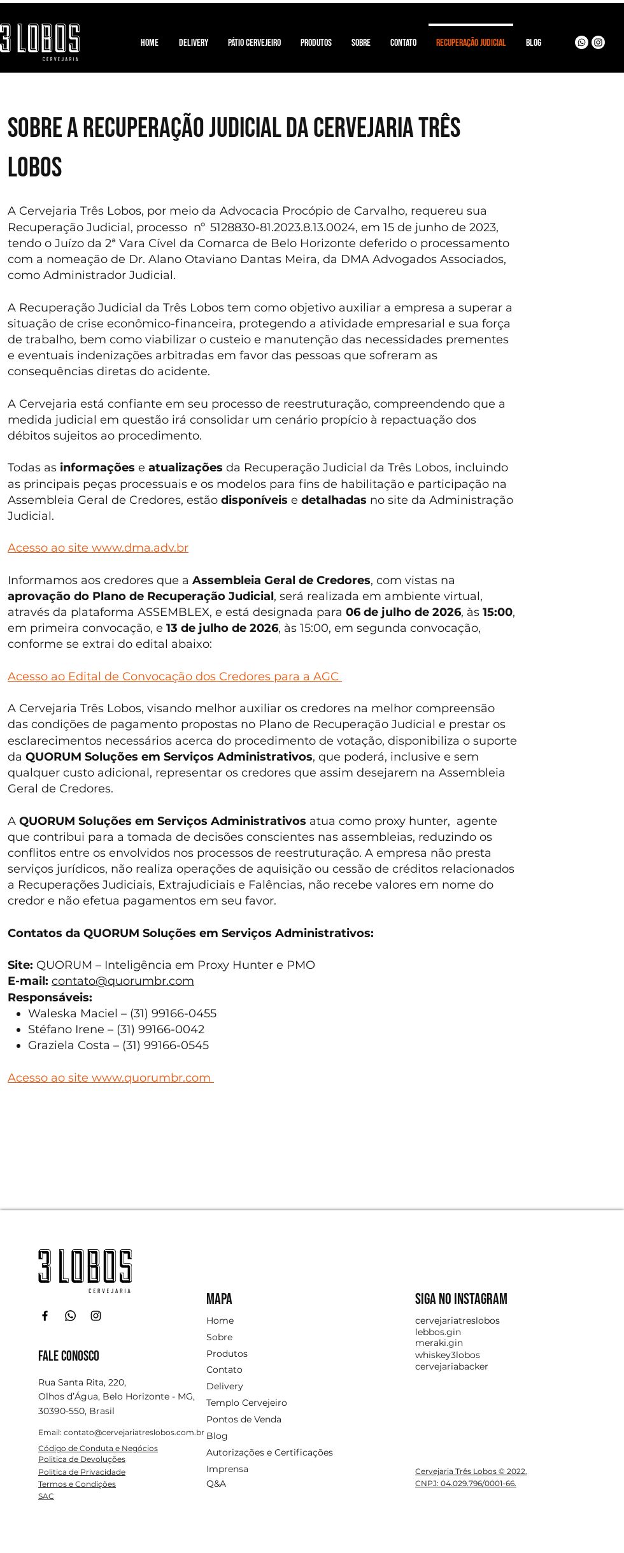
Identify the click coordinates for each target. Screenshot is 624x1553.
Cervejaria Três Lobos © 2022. (471, 1471)
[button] (315, 37)
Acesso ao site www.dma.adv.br (98, 548)
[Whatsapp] (581, 42)
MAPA (219, 1299)
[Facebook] (45, 1315)
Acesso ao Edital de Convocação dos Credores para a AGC (175, 676)
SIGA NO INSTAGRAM (461, 1299)
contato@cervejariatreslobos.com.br (134, 1432)
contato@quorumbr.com (123, 981)
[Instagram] (598, 42)
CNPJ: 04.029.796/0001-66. (465, 1483)
